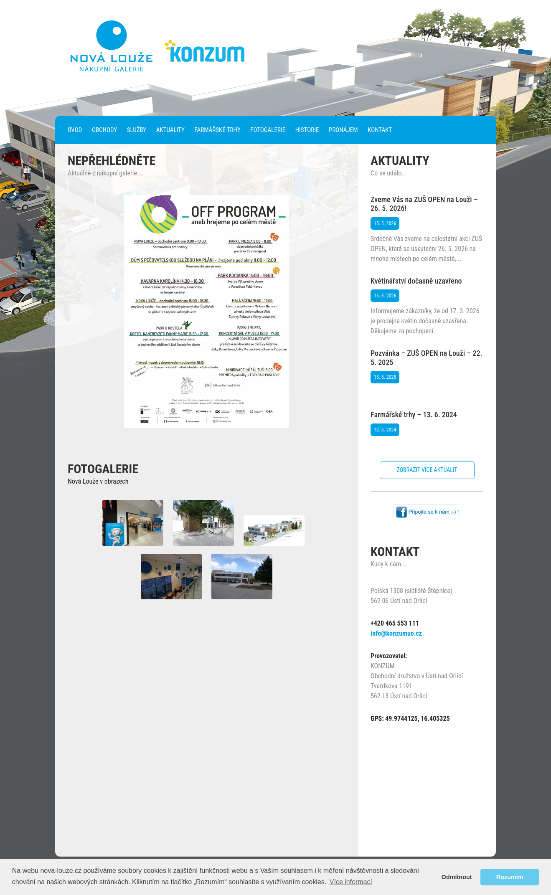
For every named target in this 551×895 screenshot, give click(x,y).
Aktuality (170, 130)
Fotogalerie (267, 130)
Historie (307, 130)
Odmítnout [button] (457, 877)
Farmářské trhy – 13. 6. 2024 (414, 414)
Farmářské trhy (218, 130)
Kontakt (380, 130)
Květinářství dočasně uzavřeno (416, 280)
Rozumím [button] (509, 877)
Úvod (75, 130)
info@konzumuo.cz (396, 633)
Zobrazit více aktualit (427, 470)
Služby (136, 130)
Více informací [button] (351, 881)
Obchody (104, 130)
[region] (206, 311)
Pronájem (343, 130)
